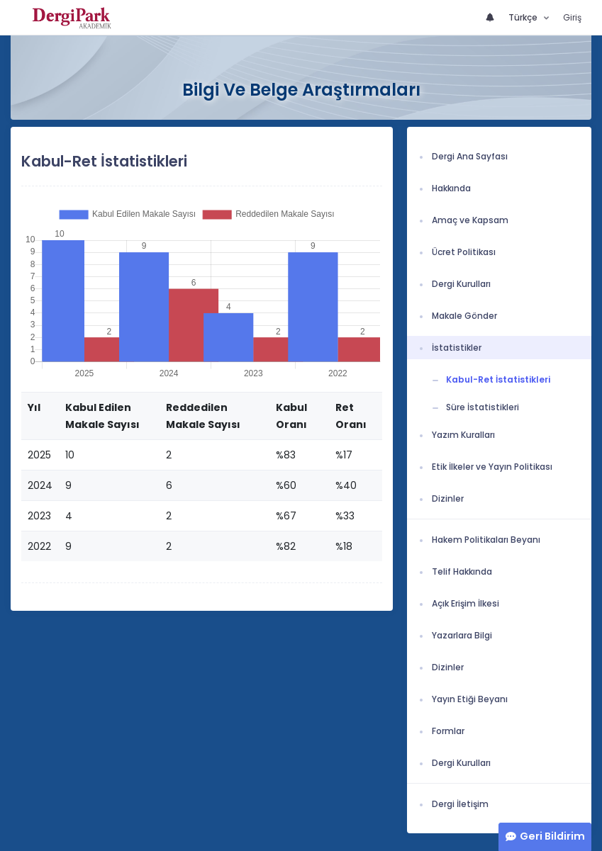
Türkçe (524, 17)
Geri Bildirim (552, 836)
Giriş (572, 17)
